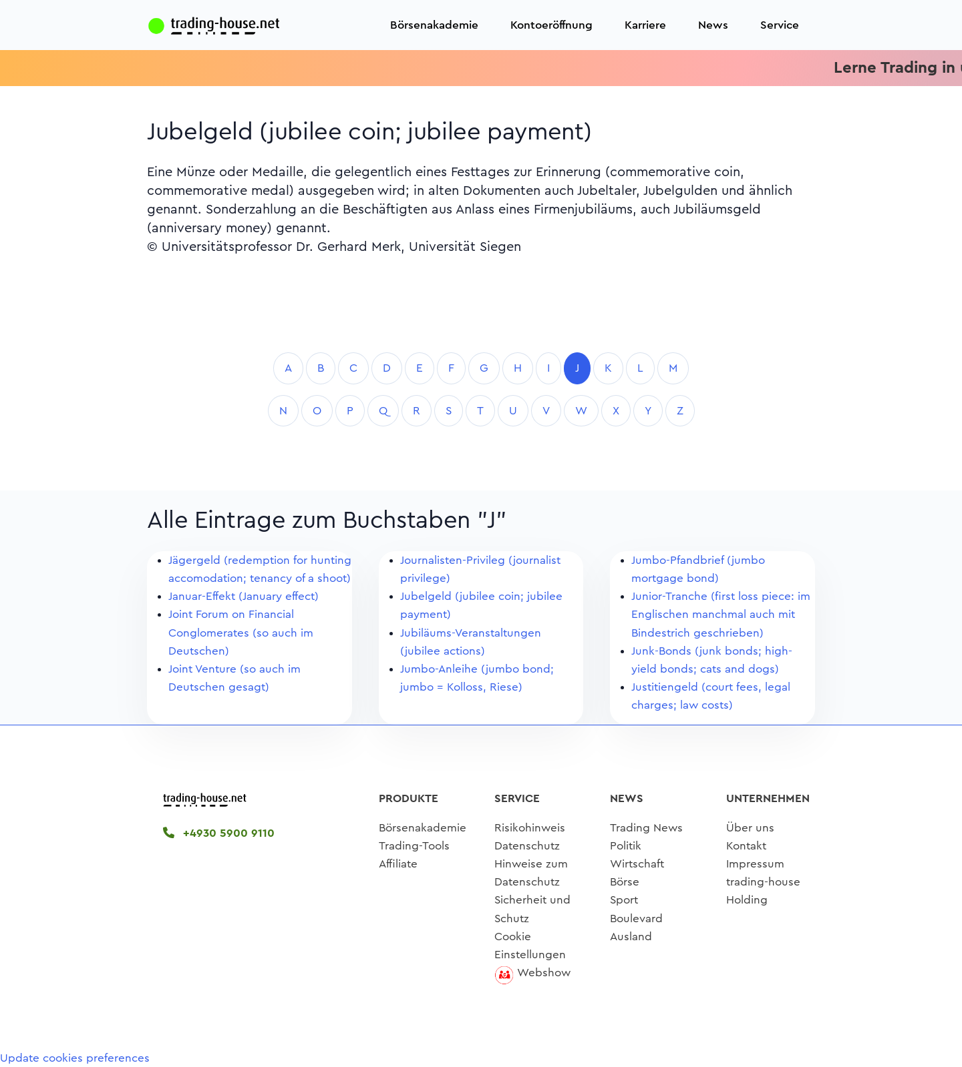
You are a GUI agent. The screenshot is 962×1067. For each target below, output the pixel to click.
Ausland (631, 936)
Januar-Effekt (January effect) (243, 596)
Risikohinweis (529, 827)
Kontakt (746, 845)
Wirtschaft (637, 863)
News (713, 25)
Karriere (645, 25)
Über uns (750, 827)
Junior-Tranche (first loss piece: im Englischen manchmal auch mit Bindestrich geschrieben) (720, 614)
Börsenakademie (434, 25)
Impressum (755, 863)
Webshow (544, 972)
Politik (625, 845)
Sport (624, 900)
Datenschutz (527, 845)
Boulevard (636, 918)
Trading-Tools (414, 845)
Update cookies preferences (75, 1058)
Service (779, 25)
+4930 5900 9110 (219, 833)
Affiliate (398, 863)
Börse (624, 881)
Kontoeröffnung (551, 25)
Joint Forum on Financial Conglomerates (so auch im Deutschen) (240, 632)
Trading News (646, 827)
